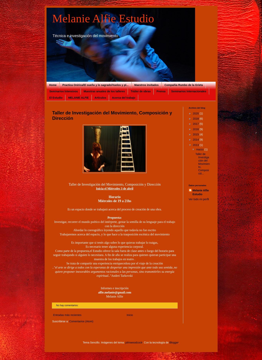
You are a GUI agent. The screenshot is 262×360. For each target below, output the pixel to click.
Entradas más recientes (67, 315)
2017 (196, 123)
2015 (196, 134)
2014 (196, 139)
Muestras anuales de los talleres (104, 91)
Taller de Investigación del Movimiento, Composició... (202, 163)
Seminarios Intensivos (63, 91)
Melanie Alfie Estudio (103, 18)
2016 (196, 129)
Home (53, 85)
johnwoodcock (133, 342)
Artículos (100, 97)
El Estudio (55, 97)
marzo (200, 149)
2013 (196, 145)
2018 (196, 118)
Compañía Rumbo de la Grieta (183, 85)
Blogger (173, 342)
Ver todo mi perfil (199, 199)
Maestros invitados (146, 85)
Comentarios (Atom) (81, 321)
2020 (196, 113)
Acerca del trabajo (123, 97)
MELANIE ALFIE (78, 97)
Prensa (161, 91)
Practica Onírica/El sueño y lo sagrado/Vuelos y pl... (95, 85)
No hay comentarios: (67, 305)
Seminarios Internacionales (188, 91)
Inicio (130, 315)
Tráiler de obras (141, 91)
